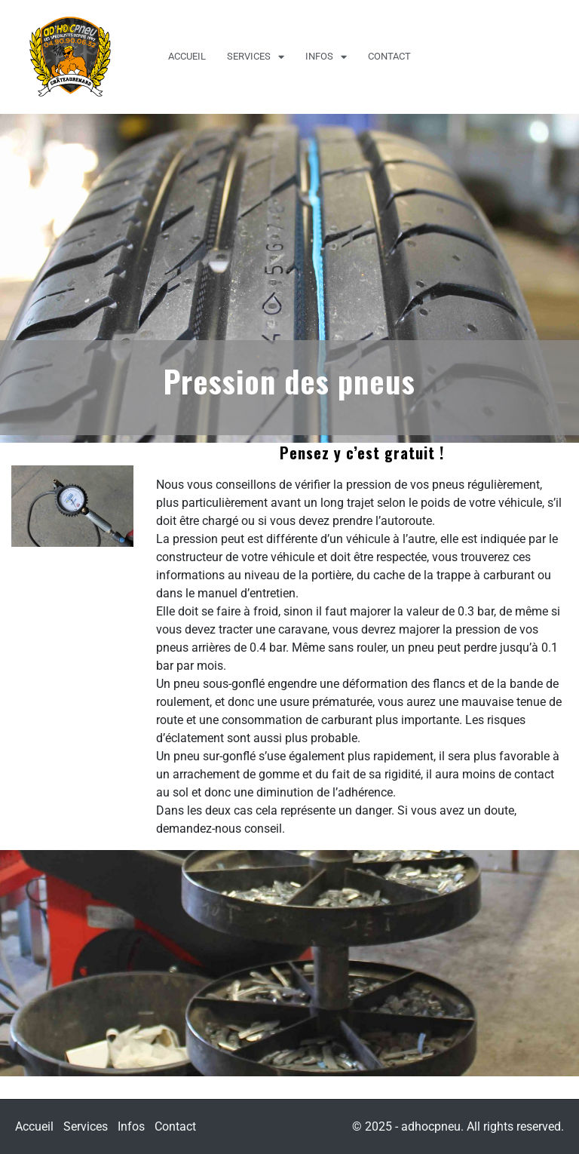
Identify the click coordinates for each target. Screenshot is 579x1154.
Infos (326, 57)
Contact (389, 56)
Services (255, 57)
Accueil (187, 56)
